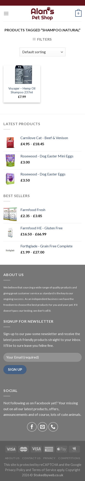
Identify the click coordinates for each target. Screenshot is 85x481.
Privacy (49, 458)
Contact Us (31, 458)
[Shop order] (42, 52)
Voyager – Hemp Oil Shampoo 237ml (21, 90)
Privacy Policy (15, 470)
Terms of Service (44, 470)
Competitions (69, 458)
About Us (12, 458)
